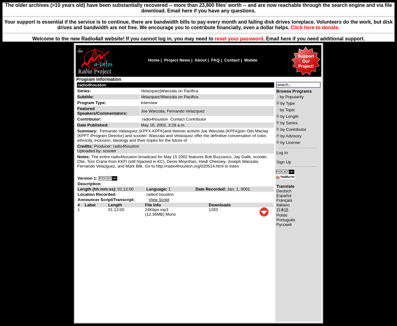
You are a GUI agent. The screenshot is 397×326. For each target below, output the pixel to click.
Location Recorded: (97, 194)
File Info (153, 205)
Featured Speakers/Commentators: (102, 111)
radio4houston (92, 85)
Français (284, 200)
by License (290, 142)
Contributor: (89, 119)
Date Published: (93, 125)
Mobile (250, 60)
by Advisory (290, 136)
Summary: (88, 131)
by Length (289, 116)
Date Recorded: (211, 189)
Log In (282, 152)
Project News (177, 60)
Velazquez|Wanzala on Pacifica (169, 91)
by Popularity (292, 96)
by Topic (287, 110)
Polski (282, 215)
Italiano (283, 205)
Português (285, 220)
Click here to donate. (315, 27)
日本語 (282, 210)
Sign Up (283, 162)
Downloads (220, 205)
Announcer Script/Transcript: (106, 199)
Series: (84, 91)
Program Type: (91, 102)
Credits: (85, 146)
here (286, 38)
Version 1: (87, 178)
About (200, 60)
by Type (287, 103)
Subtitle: (85, 96)
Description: (90, 183)
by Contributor (293, 129)
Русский (284, 224)
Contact (232, 60)
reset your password (239, 38)
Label (90, 205)
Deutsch (284, 191)
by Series (289, 123)
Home (153, 60)
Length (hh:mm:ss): (98, 189)
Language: (157, 189)
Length (115, 205)
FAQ (215, 60)
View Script (159, 199)
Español (283, 195)
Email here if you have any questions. (211, 10)
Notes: (84, 156)
